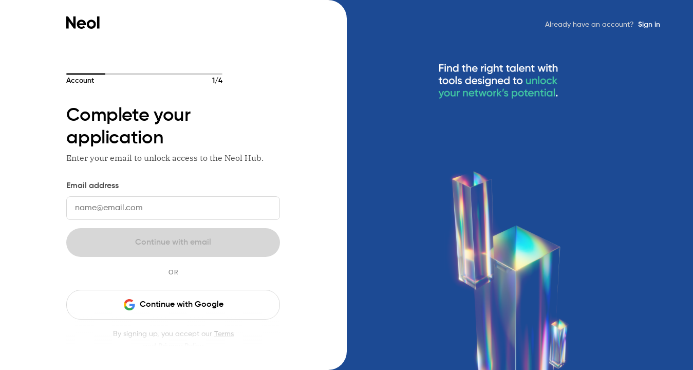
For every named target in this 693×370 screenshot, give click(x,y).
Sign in (649, 24)
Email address (92, 186)
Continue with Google (173, 305)
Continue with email (173, 242)
